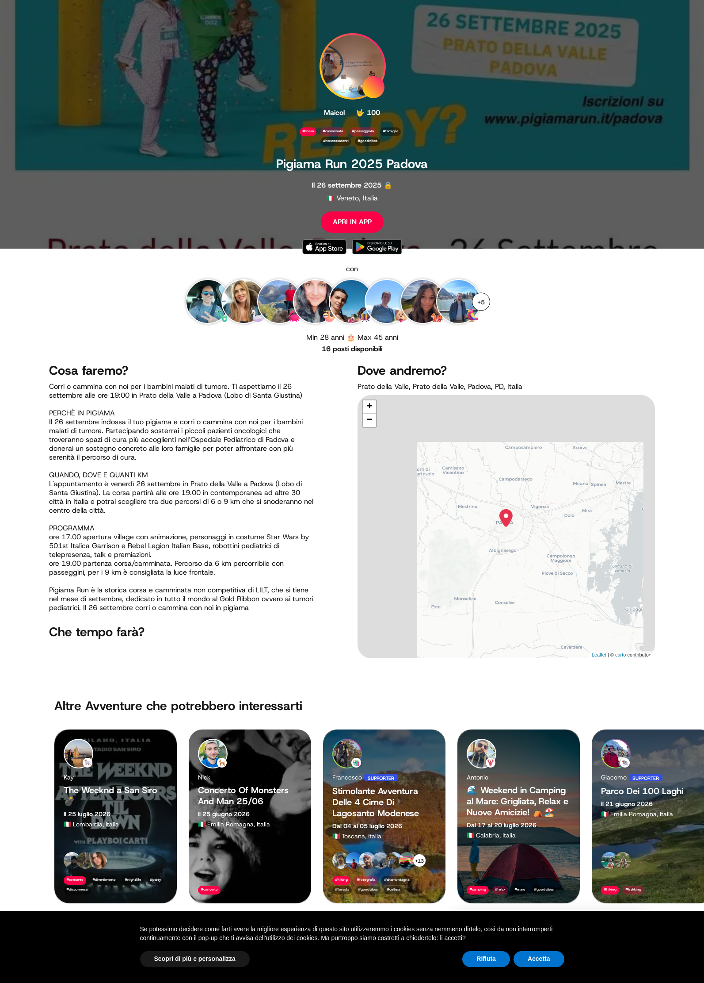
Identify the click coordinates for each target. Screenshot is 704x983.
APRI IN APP (352, 222)
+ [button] (369, 407)
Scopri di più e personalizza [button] (195, 958)
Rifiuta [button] (486, 958)
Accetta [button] (539, 958)
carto (620, 654)
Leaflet (599, 654)
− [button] (369, 420)
